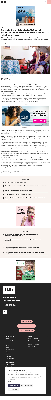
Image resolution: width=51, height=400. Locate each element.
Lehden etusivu (10, 336)
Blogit (7, 352)
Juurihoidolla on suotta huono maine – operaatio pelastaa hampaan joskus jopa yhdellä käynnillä (24, 253)
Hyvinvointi (8, 347)
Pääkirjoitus (8, 356)
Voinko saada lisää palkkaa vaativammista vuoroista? (18, 244)
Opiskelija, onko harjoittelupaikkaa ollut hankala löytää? (18, 190)
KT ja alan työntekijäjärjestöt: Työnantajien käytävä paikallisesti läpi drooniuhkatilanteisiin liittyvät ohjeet (21, 235)
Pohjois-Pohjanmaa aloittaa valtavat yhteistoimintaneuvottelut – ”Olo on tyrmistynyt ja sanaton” (26, 186)
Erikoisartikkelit (9, 341)
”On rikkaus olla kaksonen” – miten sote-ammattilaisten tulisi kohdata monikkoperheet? (22, 248)
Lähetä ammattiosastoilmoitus (28, 326)
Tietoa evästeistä (8, 398)
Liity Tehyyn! (16, 171)
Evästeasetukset (13, 389)
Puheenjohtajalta (10, 358)
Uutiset (7, 338)
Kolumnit (8, 354)
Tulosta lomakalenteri (33, 349)
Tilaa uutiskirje (28, 321)
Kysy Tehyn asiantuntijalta (34, 341)
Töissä (7, 343)
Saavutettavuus (24, 398)
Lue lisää (9, 381)
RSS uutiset (32, 398)
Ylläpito (45, 398)
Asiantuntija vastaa (10, 349)
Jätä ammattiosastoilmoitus (33, 343)
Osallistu (30, 336)
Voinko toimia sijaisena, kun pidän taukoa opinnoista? (18, 194)
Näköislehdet (9, 367)
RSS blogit (40, 398)
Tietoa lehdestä (10, 362)
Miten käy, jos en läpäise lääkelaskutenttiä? (15, 182)
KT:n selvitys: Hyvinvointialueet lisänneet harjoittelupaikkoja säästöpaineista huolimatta (23, 239)
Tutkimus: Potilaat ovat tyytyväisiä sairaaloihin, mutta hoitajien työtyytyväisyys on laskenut (25, 198)
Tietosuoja (16, 398)
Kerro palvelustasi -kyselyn (28, 83)
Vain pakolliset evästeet (26, 385)
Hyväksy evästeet (13, 385)
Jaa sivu (33, 43)
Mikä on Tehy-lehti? (10, 364)
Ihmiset (7, 345)
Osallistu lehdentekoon (28, 330)
